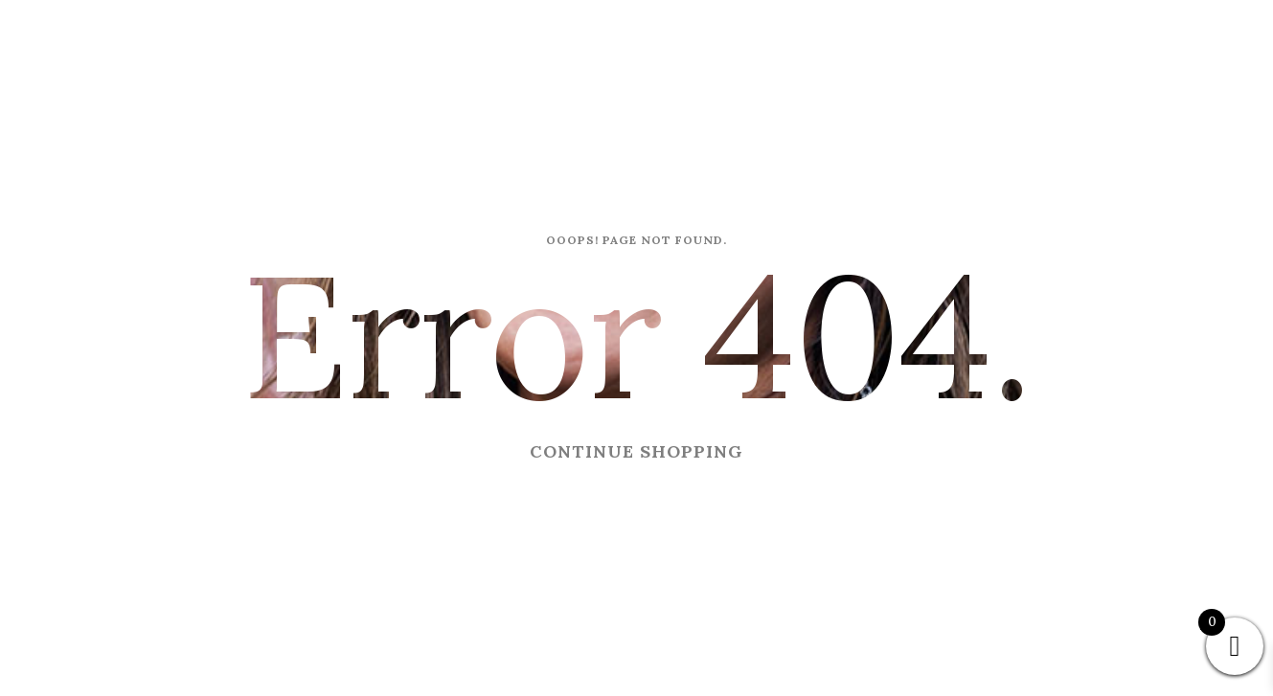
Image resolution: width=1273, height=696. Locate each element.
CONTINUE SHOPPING (636, 451)
